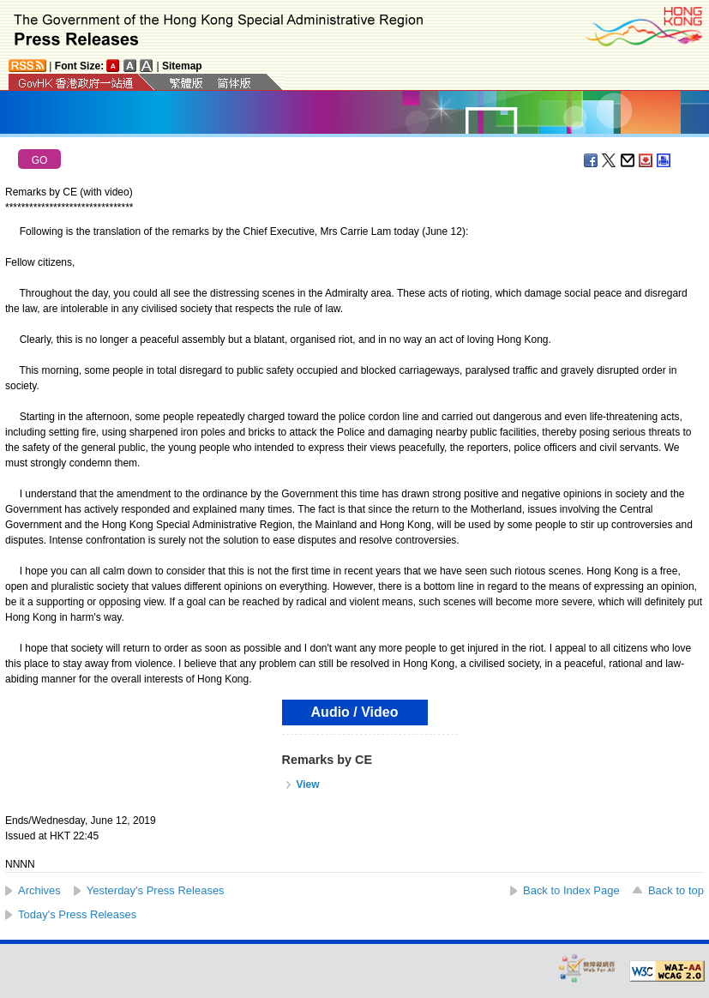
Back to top (676, 890)
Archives (39, 890)
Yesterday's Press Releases (156, 890)
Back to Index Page (571, 890)
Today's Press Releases (77, 914)
